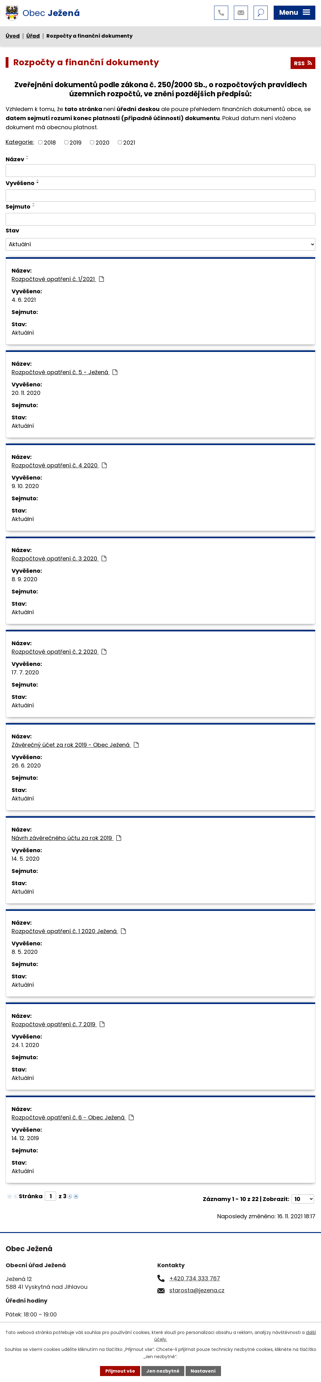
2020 (102, 142)
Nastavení (203, 1371)
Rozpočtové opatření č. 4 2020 (59, 465)
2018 (50, 142)
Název (15, 159)
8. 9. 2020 (24, 579)
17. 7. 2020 (25, 672)
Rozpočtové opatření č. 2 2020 (59, 652)
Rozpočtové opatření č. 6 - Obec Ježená (73, 1117)
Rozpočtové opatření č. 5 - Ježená (64, 372)
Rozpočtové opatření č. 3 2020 (59, 558)
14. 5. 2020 (25, 859)
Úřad (33, 36)
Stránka (31, 1196)
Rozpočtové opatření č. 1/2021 (58, 279)
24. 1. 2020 (25, 1045)
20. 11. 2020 (26, 393)
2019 (76, 142)
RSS (303, 63)
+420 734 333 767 (194, 1278)
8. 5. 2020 (25, 952)
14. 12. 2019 (25, 1138)
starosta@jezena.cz (196, 1290)
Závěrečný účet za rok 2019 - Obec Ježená (75, 745)
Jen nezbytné (162, 1371)
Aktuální (23, 333)
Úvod (13, 36)
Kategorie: (20, 142)
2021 (129, 142)
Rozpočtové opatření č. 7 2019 (58, 1024)
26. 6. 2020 (26, 765)
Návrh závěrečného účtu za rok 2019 (66, 838)
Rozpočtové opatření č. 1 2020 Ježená (69, 931)
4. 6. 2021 (24, 300)
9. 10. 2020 (25, 486)
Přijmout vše (120, 1371)
